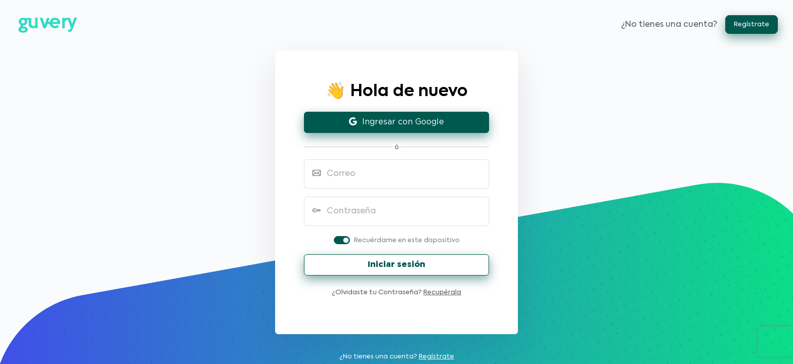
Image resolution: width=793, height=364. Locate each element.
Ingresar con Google (396, 122)
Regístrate (751, 24)
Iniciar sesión (396, 264)
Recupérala (442, 292)
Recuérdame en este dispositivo (407, 240)
